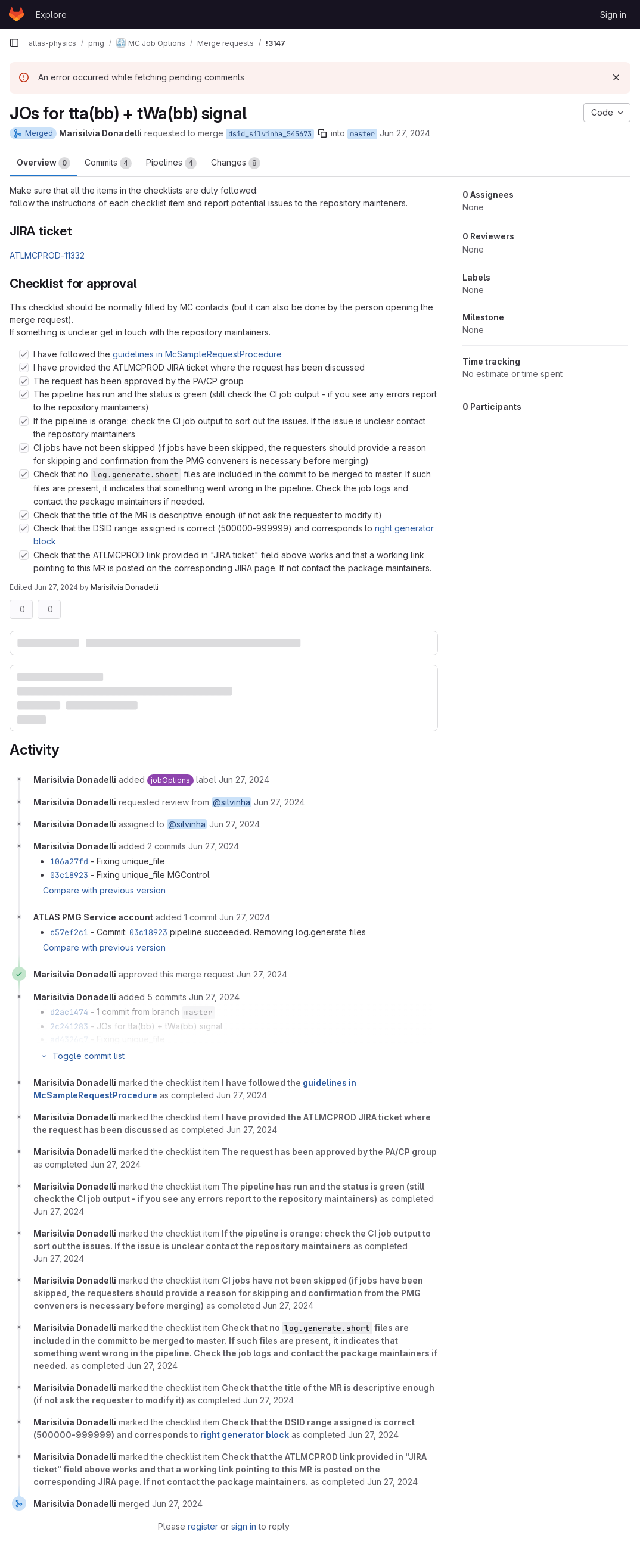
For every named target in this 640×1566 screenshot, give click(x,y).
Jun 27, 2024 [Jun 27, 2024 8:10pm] (405, 133)
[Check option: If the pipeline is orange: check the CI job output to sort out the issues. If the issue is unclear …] (24, 421)
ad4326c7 (69, 1039)
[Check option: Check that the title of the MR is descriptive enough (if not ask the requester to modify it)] (24, 515)
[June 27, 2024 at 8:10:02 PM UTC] (244, 779)
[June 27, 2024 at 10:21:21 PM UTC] (268, 1400)
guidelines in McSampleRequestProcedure (197, 354)
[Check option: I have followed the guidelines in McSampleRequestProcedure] (24, 354)
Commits (108, 163)
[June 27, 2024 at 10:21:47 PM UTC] (177, 1504)
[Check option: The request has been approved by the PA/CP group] (24, 381)
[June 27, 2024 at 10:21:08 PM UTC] (251, 1130)
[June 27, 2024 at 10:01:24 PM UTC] (214, 997)
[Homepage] (16, 14)
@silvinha (231, 802)
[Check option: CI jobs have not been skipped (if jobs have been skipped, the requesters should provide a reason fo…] (24, 448)
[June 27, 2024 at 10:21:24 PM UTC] (373, 1435)
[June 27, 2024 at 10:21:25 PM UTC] (392, 1482)
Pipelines (171, 163)
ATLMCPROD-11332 (47, 255)
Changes (235, 163)
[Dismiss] (616, 77)
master (362, 134)
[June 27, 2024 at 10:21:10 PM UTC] (115, 1164)
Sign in (613, 15)
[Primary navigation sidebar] (14, 42)
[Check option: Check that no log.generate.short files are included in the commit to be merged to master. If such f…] (24, 474)
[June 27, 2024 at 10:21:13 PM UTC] (58, 1258)
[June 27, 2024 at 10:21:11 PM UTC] (58, 1211)
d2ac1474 (69, 1012)
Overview (43, 163)
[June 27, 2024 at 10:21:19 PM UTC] (152, 1365)
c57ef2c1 (69, 932)
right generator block (244, 1435)
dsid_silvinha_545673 (270, 134)
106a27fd (69, 861)
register (203, 1526)
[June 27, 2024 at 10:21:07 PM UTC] (241, 1095)
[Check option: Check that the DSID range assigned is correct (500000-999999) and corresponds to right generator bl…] (24, 528)
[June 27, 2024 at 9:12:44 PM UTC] (213, 846)
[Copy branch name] (322, 133)
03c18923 (69, 875)
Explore (51, 15)
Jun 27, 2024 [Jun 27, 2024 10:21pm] (56, 587)
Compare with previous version (104, 890)
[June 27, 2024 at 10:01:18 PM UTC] (262, 974)
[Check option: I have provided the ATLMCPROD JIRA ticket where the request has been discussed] (24, 367)
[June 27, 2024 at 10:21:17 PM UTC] (288, 1305)
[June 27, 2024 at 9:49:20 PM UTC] (244, 917)
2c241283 (69, 1026)
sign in (243, 1526)
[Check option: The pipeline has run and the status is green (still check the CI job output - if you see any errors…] (24, 394)
